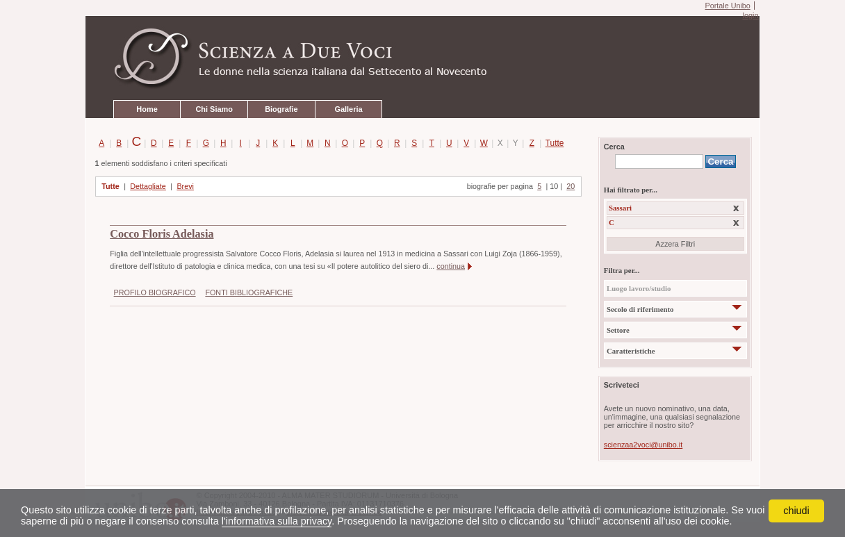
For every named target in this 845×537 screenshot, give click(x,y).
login (750, 15)
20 (570, 186)
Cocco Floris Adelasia (161, 234)
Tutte (552, 143)
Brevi (185, 186)
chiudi (796, 510)
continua (450, 266)
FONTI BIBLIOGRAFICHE (249, 292)
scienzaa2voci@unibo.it (643, 444)
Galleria (348, 109)
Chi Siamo (213, 109)
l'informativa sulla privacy (276, 521)
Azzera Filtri (675, 244)
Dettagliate (148, 186)
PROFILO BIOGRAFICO (155, 292)
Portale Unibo (727, 5)
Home (146, 109)
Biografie (281, 109)
